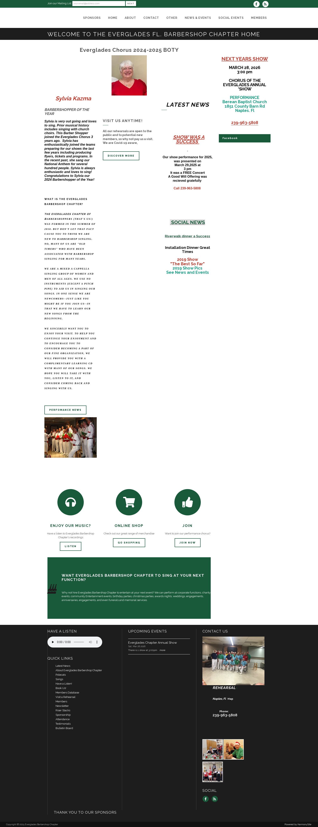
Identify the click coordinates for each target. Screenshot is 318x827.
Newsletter (62, 705)
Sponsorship (63, 714)
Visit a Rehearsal (65, 697)
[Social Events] (231, 18)
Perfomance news (65, 410)
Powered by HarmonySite (298, 824)
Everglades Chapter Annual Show (152, 642)
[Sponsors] (92, 18)
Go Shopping (129, 542)
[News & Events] (198, 18)
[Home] (112, 18)
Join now (187, 542)
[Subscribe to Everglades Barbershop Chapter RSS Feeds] (266, 4)
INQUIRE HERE (254, 589)
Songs (59, 679)
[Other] (172, 18)
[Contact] (151, 18)
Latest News (63, 665)
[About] (130, 18)
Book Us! (61, 688)
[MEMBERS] (259, 18)
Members (61, 701)
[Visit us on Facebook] (257, 4)
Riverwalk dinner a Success (187, 236)
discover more (121, 155)
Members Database (67, 692)
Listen (70, 546)
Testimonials (63, 723)
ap (231, 698)
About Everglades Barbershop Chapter (79, 670)
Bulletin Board (64, 728)
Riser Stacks (63, 710)
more (162, 650)
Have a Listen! (64, 683)
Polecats (61, 674)
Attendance (63, 719)
